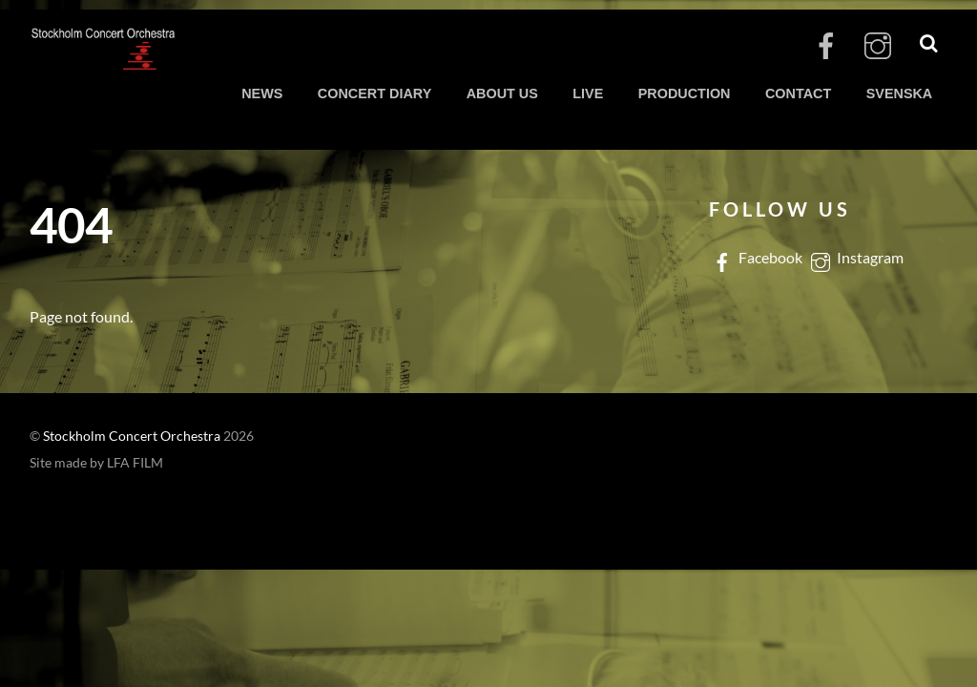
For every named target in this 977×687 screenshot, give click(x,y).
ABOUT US (502, 93)
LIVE (587, 93)
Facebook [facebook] (755, 257)
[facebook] (826, 46)
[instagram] (878, 46)
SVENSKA (899, 93)
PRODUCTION (684, 93)
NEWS (261, 93)
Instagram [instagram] (855, 257)
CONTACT (798, 93)
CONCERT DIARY (374, 93)
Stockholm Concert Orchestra (131, 436)
